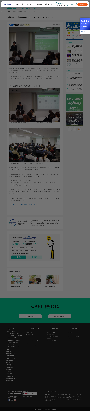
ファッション (70, 334)
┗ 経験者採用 (9, 373)
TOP (2, 11)
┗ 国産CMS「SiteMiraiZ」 (12, 342)
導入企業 (9, 351)
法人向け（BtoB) (51, 334)
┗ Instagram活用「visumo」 (13, 333)
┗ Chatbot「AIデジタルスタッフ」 (14, 344)
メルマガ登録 (10, 380)
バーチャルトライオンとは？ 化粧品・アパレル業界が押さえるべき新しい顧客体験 (75, 89)
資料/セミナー (49, 4)
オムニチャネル (36, 8)
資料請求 (71, 4)
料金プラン (30, 4)
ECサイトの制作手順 (31, 348)
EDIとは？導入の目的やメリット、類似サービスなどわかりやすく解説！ (77, 64)
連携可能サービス (11, 353)
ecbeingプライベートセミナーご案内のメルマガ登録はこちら (24, 204)
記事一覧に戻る (30, 24)
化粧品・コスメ (71, 338)
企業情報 (58, 5)
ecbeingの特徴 (10, 328)
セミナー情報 (10, 360)
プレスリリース (10, 357)
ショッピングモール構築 (52, 336)
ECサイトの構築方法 (31, 346)
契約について (10, 376)
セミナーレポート (8, 11)
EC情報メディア (10, 362)
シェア (12, 24)
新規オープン (30, 332)
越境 (30, 8)
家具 (69, 340)
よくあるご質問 (10, 355)
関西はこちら (63, 5)
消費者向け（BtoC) (51, 332)
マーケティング (21, 8)
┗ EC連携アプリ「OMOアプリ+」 (14, 340)
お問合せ (82, 4)
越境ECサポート (51, 338)
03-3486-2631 (61, 3)
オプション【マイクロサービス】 (14, 331)
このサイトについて (11, 375)
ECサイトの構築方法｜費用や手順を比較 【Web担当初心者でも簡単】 (77, 46)
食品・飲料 (70, 332)
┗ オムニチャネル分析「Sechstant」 (11, 338)
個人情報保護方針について (13, 378)
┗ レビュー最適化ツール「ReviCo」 (14, 335)
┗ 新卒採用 (8, 371)
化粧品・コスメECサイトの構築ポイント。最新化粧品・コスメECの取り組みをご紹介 (77, 60)
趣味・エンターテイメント (73, 336)
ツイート (18, 24)
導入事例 (39, 4)
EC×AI (42, 8)
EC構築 (14, 8)
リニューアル (30, 334)
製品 (22, 4)
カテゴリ (9, 8)
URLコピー (24, 24)
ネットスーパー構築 (51, 340)
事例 (8, 349)
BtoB (27, 8)
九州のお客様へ (10, 367)
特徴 (17, 4)
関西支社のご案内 (11, 366)
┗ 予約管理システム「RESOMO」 (14, 346)
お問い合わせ (18, 257)
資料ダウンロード (11, 358)
